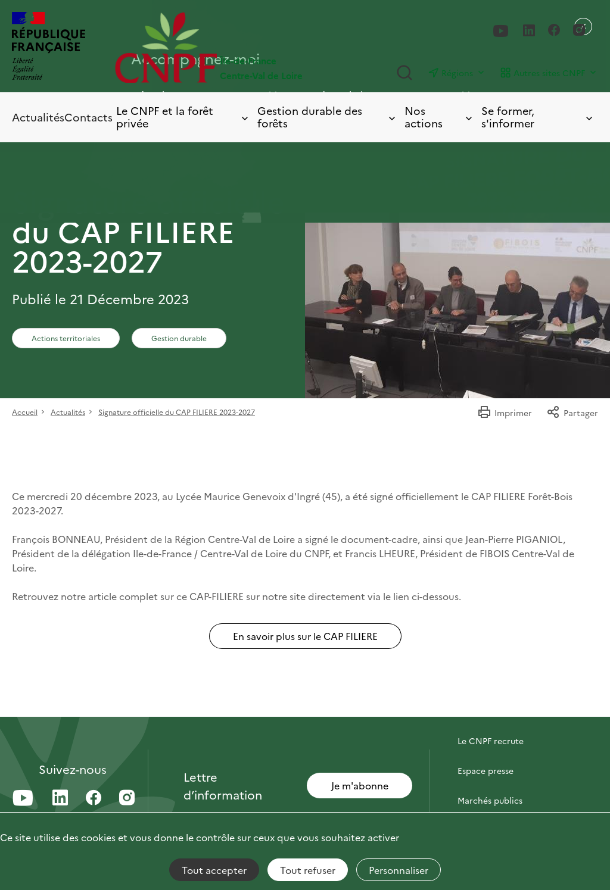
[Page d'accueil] (210, 47)
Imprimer (504, 412)
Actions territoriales (66, 338)
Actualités (38, 117)
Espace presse (485, 770)
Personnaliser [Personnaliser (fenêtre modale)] (398, 869)
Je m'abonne (359, 785)
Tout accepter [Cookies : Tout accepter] (214, 869)
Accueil (25, 412)
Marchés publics (490, 800)
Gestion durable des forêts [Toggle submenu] (327, 117)
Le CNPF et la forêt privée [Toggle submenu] (183, 117)
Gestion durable (179, 338)
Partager (572, 412)
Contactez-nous (490, 711)
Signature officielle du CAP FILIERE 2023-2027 (176, 412)
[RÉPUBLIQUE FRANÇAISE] (48, 47)
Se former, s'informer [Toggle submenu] (538, 117)
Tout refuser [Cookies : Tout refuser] (307, 869)
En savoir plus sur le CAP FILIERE (305, 635)
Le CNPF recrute (491, 741)
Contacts (88, 117)
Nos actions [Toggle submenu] (439, 117)
